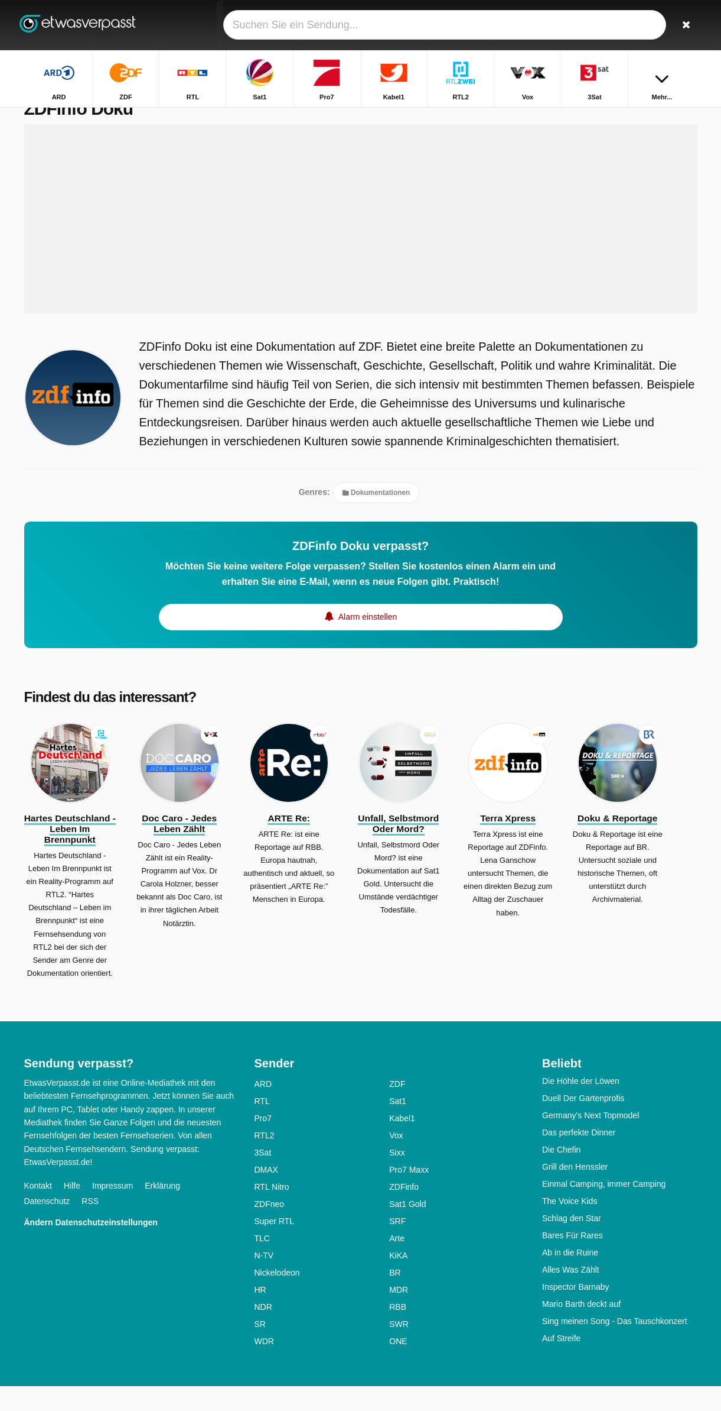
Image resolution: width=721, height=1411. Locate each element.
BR (394, 1297)
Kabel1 (402, 1143)
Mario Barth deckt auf (581, 1329)
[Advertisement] (361, 243)
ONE (398, 1366)
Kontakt (38, 1210)
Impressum (112, 1210)
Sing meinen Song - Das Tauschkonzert (614, 1346)
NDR (263, 1331)
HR (260, 1314)
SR (260, 1349)
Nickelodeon (277, 1297)
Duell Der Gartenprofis (583, 1123)
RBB (397, 1331)
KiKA (398, 1280)
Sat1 (397, 1126)
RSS (90, 1225)
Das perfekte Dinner (579, 1157)
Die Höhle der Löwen (580, 1106)
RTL (262, 1126)
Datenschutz (47, 1225)
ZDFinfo (404, 1211)
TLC (262, 1263)
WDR (264, 1366)
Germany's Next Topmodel (590, 1140)
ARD (263, 1109)
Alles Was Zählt (570, 1294)
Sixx (396, 1177)
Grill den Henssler (575, 1191)
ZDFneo (270, 1229)
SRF (397, 1246)
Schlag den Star (571, 1243)
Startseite (624, 116)
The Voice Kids (569, 1226)
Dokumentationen (376, 517)
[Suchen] (684, 25)
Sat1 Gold (407, 1229)
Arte (396, 1263)
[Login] (644, 25)
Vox (396, 1160)
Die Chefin (561, 1174)
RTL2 (265, 1160)
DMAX (266, 1194)
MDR (398, 1314)
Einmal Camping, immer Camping (603, 1208)
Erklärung (162, 1210)
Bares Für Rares (572, 1260)
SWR (399, 1349)
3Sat (263, 1177)
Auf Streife (561, 1363)
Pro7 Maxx (409, 1194)
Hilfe (72, 1210)
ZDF (397, 1109)
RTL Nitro (272, 1211)
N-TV (264, 1280)
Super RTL (274, 1246)
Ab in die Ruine (570, 1277)
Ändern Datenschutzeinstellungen (91, 1246)
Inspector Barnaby (575, 1311)
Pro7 (263, 1143)
